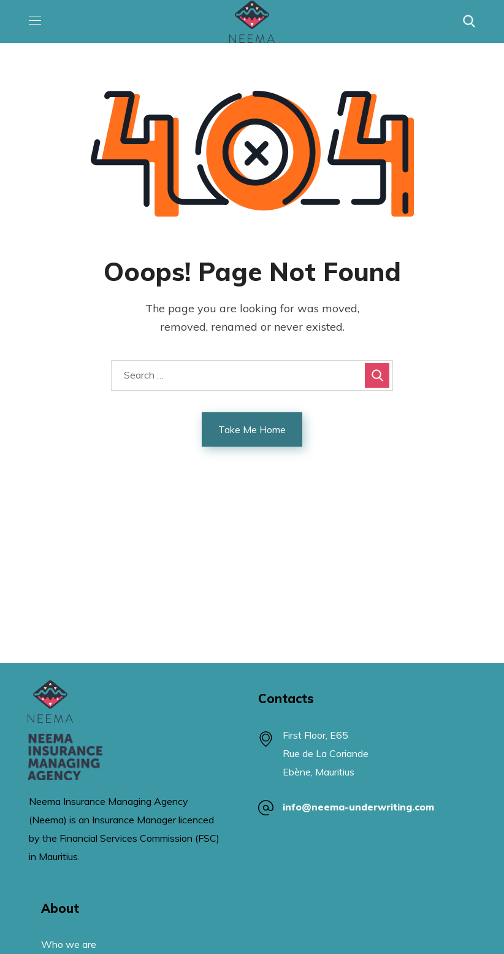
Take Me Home (252, 429)
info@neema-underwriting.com (359, 807)
